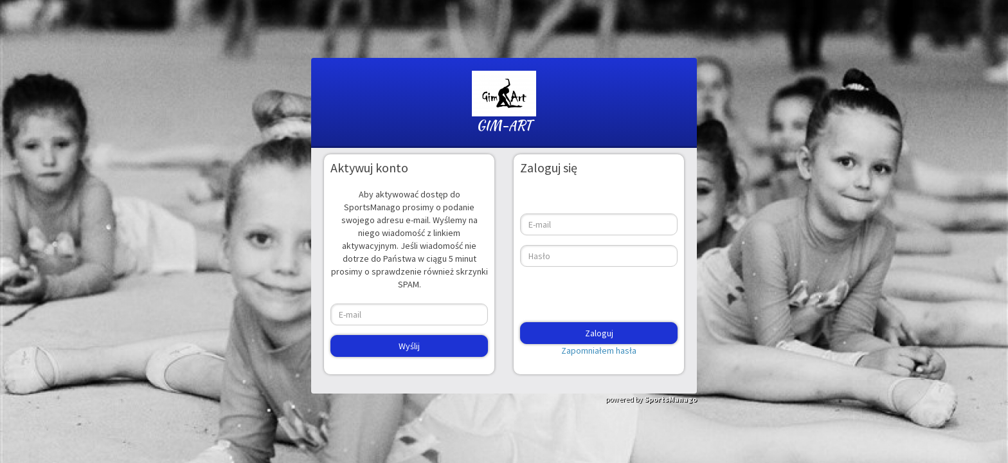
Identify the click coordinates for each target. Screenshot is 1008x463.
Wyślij (409, 346)
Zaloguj (599, 333)
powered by (651, 399)
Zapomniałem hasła (598, 350)
